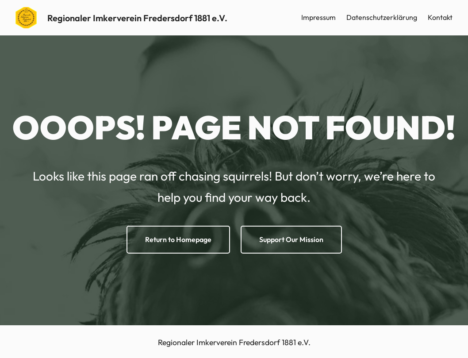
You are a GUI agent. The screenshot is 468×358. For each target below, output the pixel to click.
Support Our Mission (291, 239)
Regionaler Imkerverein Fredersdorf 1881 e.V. (137, 17)
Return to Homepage (178, 239)
